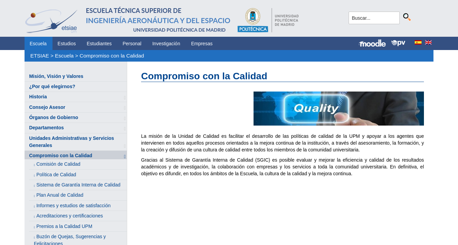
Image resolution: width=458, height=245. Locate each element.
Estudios (67, 43)
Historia (38, 96)
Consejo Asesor (47, 107)
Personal (132, 43)
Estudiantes (99, 43)
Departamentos (46, 127)
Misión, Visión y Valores (56, 76)
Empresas (202, 43)
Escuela (38, 43)
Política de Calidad (56, 174)
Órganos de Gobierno (53, 117)
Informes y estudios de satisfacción (73, 205)
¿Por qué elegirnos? (52, 86)
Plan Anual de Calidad (59, 195)
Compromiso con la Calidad (112, 56)
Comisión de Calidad (58, 164)
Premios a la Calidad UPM (64, 226)
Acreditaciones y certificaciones (69, 215)
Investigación (166, 43)
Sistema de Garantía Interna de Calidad (78, 184)
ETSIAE (39, 56)
